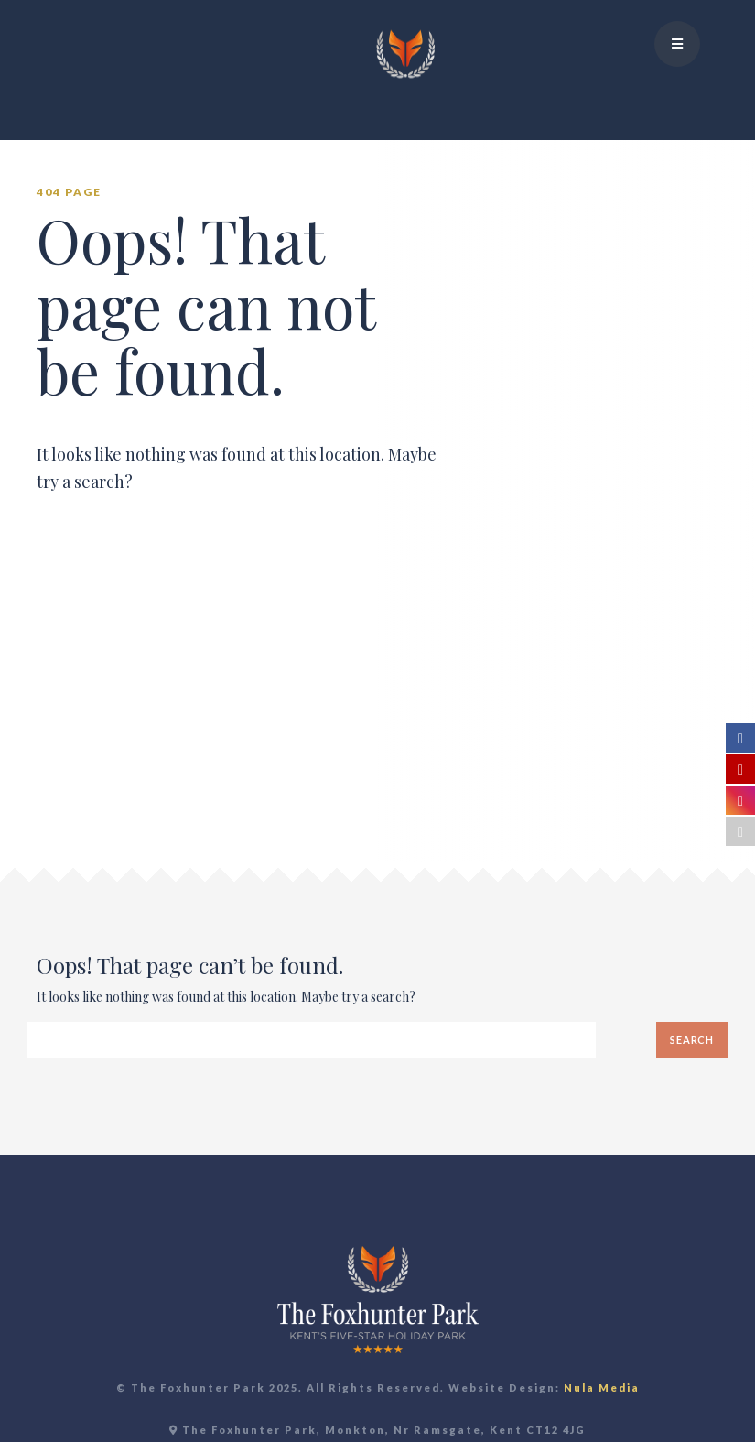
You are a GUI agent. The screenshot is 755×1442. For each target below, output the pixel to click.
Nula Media (602, 1387)
